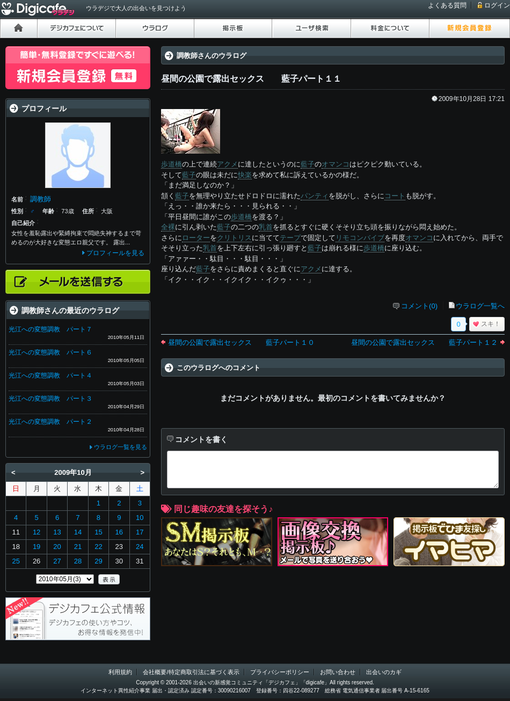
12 (36, 532)
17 (139, 532)
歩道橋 (171, 164)
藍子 (308, 164)
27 (57, 561)
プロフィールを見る (115, 253)
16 (119, 532)
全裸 (168, 227)
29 (98, 561)
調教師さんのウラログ (211, 56)
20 (57, 547)
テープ (290, 238)
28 (78, 561)
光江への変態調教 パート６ (50, 352)
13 (57, 532)
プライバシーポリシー (279, 672)
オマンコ (335, 164)
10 (139, 518)
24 (139, 547)
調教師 (40, 199)
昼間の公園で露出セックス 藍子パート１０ (241, 342)
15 (98, 532)
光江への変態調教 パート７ (50, 329)
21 (78, 547)
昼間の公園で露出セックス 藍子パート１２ (424, 342)
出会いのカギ (384, 672)
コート (394, 196)
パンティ (315, 196)
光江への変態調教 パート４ (50, 375)
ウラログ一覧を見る (120, 447)
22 (98, 547)
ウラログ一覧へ (480, 306)
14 (78, 532)
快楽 (245, 175)
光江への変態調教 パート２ (50, 421)
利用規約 (120, 672)
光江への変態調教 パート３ (50, 398)
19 (36, 547)
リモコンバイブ (360, 238)
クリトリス (234, 238)
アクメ (227, 164)
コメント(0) (419, 306)
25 (15, 561)
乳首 (266, 227)
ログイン (497, 5)
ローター (196, 238)
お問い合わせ (337, 672)
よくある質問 (447, 5)
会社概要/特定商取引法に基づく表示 (191, 672)
